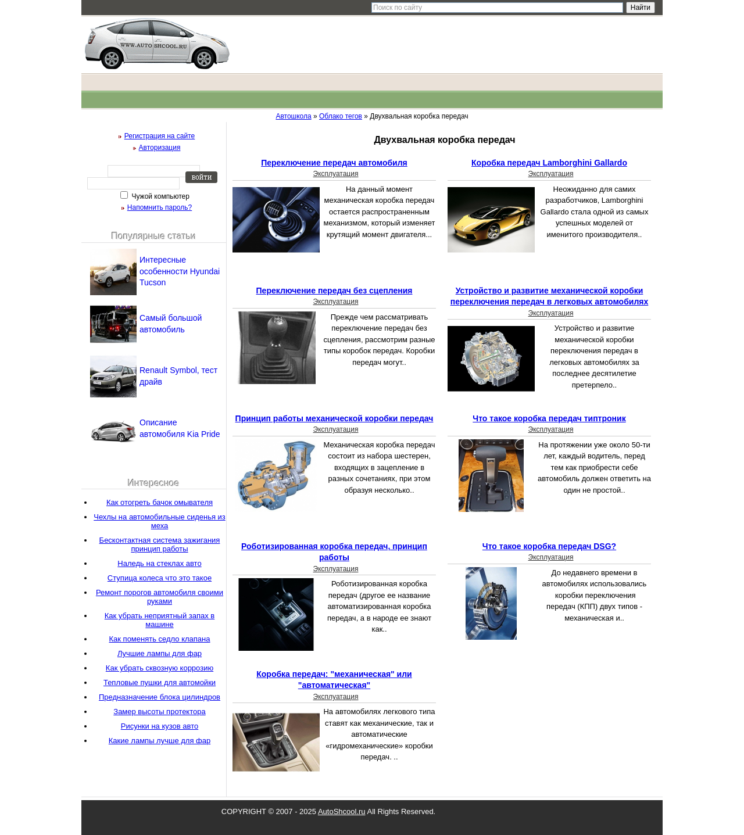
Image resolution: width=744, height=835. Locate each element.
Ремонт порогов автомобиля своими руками (159, 596)
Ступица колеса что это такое (160, 578)
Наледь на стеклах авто (159, 563)
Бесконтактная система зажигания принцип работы (159, 544)
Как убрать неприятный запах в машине (160, 620)
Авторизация (160, 148)
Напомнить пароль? (159, 207)
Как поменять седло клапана (159, 639)
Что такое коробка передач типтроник (549, 418)
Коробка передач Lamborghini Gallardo (549, 162)
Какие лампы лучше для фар (159, 740)
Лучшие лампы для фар (159, 653)
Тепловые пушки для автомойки (159, 682)
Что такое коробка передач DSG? (549, 546)
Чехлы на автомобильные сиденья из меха (160, 521)
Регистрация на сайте (159, 136)
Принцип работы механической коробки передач (334, 418)
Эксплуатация (336, 174)
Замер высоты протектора (159, 711)
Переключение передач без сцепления (334, 290)
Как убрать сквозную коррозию (159, 668)
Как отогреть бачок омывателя (159, 502)
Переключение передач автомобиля (334, 162)
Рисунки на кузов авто (159, 726)
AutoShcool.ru (342, 811)
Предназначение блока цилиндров (159, 697)
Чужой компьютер (159, 196)
